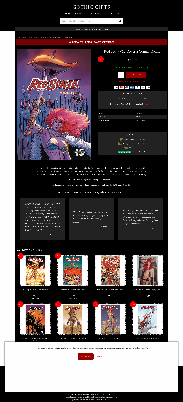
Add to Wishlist (125, 81)
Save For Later (139, 81)
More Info (99, 356)
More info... (149, 104)
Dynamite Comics (39, 37)
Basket (113, 13)
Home (18, 37)
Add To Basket (136, 75)
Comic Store (26, 37)
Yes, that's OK (86, 356)
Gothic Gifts (91, 7)
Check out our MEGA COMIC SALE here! (91, 42)
